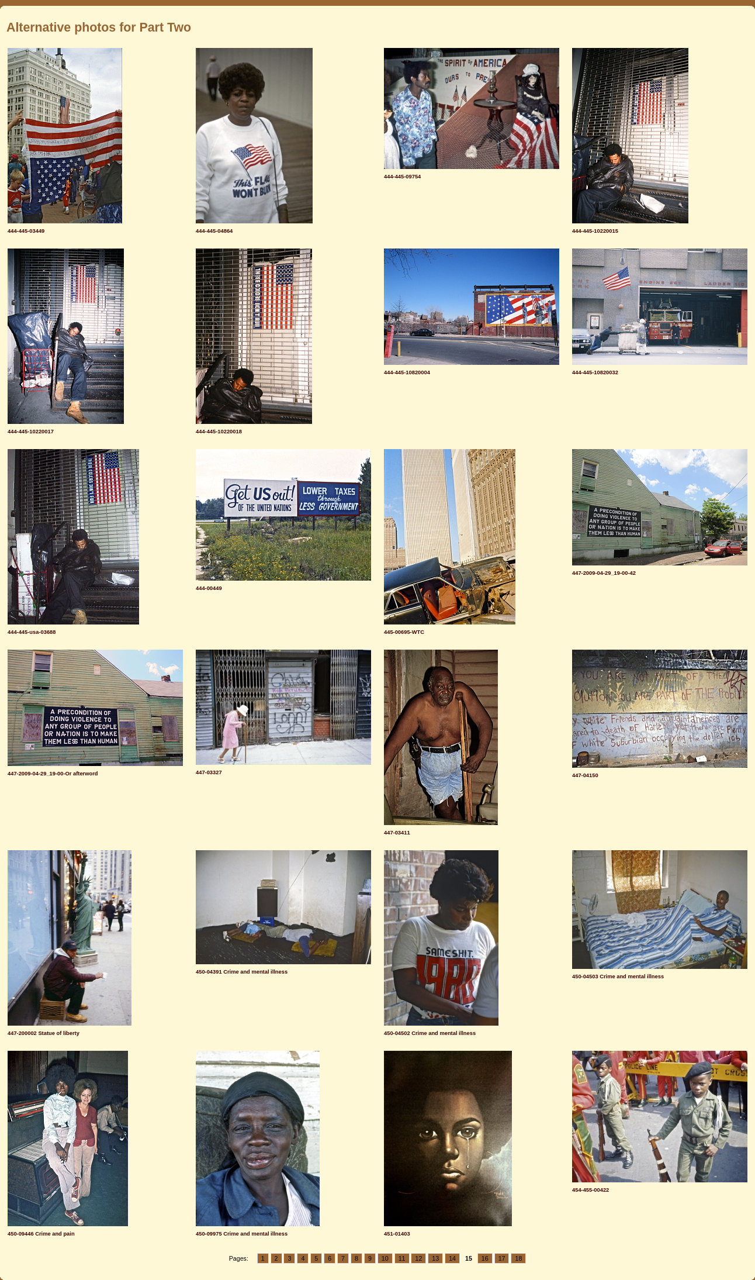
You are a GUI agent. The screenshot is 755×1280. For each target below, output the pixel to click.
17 (501, 1258)
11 (402, 1258)
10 (385, 1258)
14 (452, 1258)
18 (518, 1258)
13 (435, 1258)
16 (485, 1258)
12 (418, 1258)
